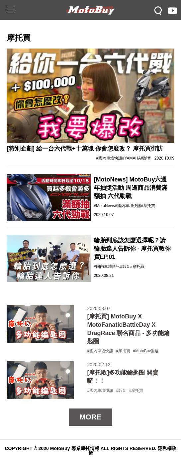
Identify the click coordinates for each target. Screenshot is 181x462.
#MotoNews (104, 206)
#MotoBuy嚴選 (146, 351)
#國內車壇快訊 (109, 158)
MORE (91, 417)
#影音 (146, 158)
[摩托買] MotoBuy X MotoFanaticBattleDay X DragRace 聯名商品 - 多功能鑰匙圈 (128, 329)
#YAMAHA (131, 158)
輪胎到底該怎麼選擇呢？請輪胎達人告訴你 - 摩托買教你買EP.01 (132, 248)
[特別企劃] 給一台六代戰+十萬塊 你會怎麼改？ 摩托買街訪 (85, 148)
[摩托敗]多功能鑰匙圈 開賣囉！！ (122, 376)
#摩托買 (148, 206)
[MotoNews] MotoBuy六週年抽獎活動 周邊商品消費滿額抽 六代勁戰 (130, 187)
